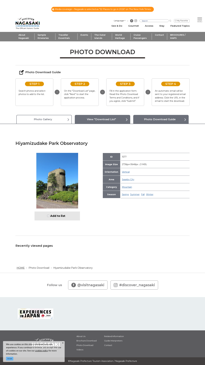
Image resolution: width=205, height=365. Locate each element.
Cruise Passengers (140, 36)
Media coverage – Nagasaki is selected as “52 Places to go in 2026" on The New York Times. (101, 9)
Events (84, 35)
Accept (9, 358)
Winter (149, 194)
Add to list (57, 216)
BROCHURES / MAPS (177, 36)
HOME (21, 267)
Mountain (127, 187)
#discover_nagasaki (134, 285)
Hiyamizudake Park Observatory (73, 267)
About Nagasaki (23, 36)
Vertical (126, 172)
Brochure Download (86, 340)
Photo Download (39, 267)
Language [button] (119, 21)
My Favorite (182, 21)
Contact (159, 35)
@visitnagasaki (87, 285)
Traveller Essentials (64, 36)
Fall (143, 194)
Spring (125, 194)
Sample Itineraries (43, 36)
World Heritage (120, 36)
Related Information (114, 336)
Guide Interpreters (113, 340)
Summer (135, 194)
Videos (79, 349)
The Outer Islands (100, 36)
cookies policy (41, 350)
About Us (80, 336)
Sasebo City (128, 179)
